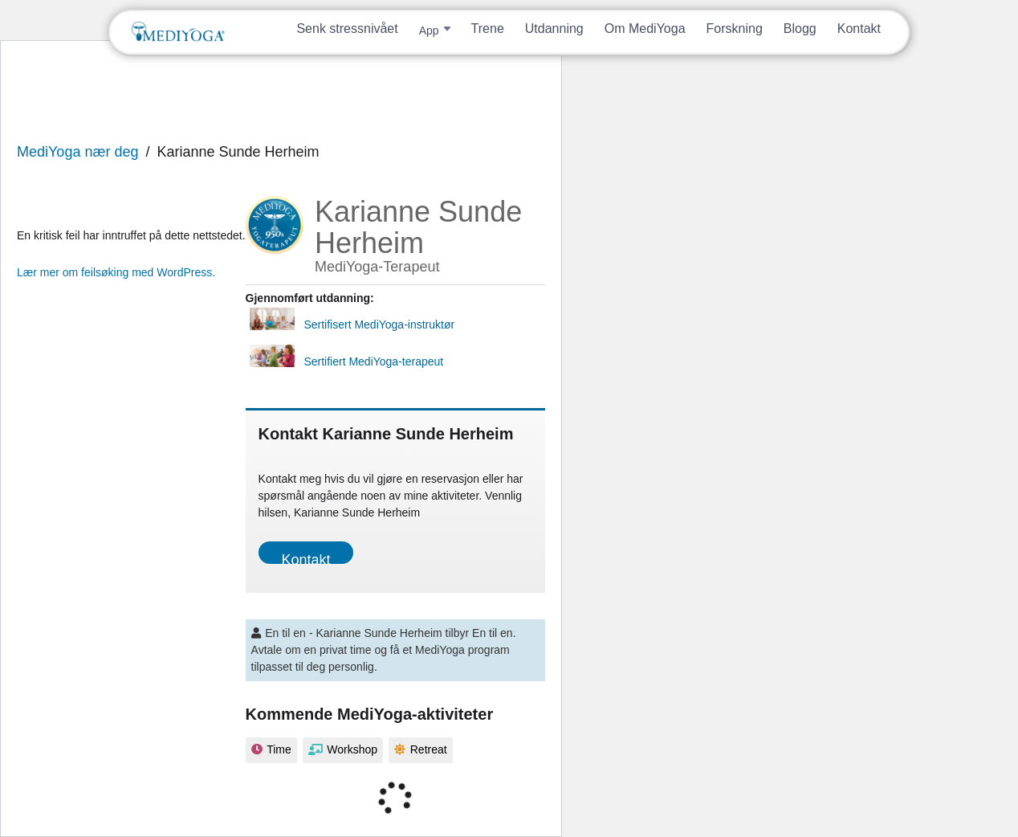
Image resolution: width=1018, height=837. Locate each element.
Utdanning (554, 28)
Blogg (800, 28)
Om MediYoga (645, 28)
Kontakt (859, 28)
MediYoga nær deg (77, 152)
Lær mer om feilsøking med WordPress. (116, 272)
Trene (487, 28)
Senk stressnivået (346, 28)
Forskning (734, 28)
